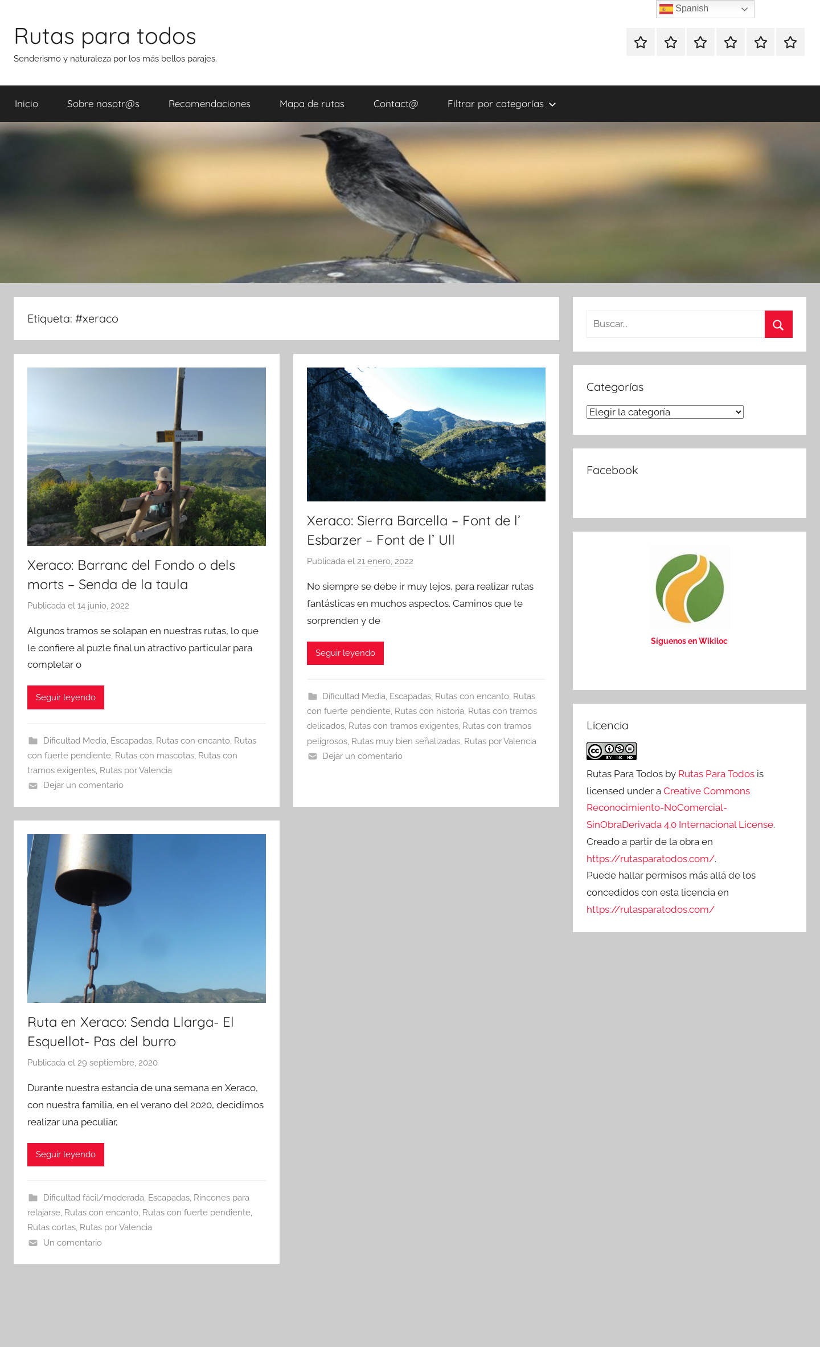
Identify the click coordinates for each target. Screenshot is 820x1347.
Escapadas (131, 741)
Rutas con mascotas (154, 755)
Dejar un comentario (83, 785)
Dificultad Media (74, 741)
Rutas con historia (429, 711)
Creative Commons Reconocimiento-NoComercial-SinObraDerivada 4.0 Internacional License (680, 808)
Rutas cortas (51, 1227)
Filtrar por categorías (502, 103)
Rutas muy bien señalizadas (405, 741)
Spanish (683, 9)
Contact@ (396, 103)
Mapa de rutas (312, 103)
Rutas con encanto (193, 741)
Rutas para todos (105, 35)
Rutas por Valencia (136, 770)
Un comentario (72, 1243)
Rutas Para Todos (716, 773)
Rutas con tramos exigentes (403, 726)
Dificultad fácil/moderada (93, 1198)
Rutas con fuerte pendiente (196, 1212)
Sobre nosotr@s (103, 103)
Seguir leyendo (66, 697)
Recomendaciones (210, 103)
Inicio (26, 103)
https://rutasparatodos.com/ (651, 858)
